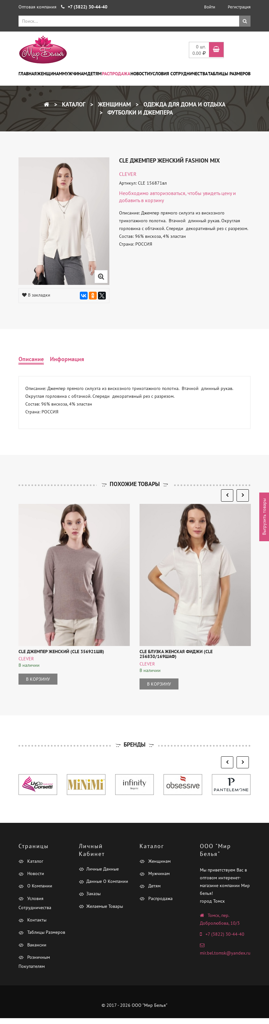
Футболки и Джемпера (139, 112)
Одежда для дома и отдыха (184, 104)
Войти (209, 7)
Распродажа (116, 74)
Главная (27, 74)
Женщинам (49, 74)
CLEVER (128, 174)
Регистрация (239, 7)
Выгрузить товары (264, 517)
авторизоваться (167, 193)
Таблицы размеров (229, 74)
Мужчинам (74, 74)
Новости (140, 74)
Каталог (72, 104)
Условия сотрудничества (179, 74)
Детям (94, 74)
